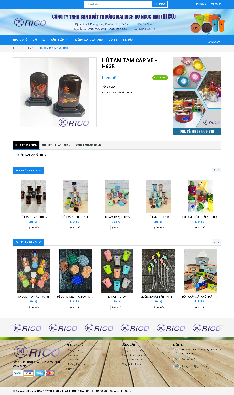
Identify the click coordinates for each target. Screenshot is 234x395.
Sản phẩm (59, 40)
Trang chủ (20, 39)
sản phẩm (214, 41)
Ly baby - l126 (117, 296)
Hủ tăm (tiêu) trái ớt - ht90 (200, 217)
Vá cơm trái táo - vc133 (33, 296)
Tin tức (128, 39)
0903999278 (188, 359)
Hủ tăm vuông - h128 (75, 217)
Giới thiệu (39, 39)
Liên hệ (113, 39)
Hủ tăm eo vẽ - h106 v (34, 217)
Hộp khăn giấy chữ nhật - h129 (202, 296)
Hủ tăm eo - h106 (158, 217)
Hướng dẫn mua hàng (88, 39)
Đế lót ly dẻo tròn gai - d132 (76, 296)
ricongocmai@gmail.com (195, 366)
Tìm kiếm (159, 4)
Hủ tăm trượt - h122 (117, 217)
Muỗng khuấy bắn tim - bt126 (160, 296)
